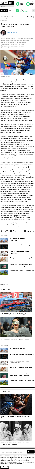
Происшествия (10, 18)
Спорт (2, 18)
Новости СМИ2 (4, 284)
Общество (20, 18)
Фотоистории (5, 289)
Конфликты (3, 20)
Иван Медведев (12, 32)
